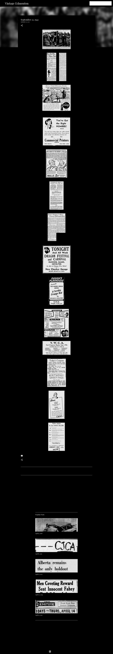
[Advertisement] (56, 493)
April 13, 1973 (38, 574)
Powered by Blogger (56, 651)
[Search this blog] (102, 3)
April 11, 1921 (38, 615)
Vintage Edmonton (17, 3)
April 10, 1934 (39, 595)
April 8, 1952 (38, 554)
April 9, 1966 (38, 533)
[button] (22, 25)
